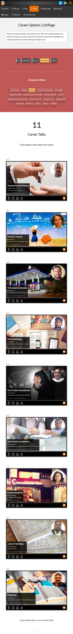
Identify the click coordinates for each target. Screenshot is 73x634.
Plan (25, 9)
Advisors (16, 15)
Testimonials (30, 15)
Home (4, 9)
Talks (34, 9)
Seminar (58, 9)
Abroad (15, 9)
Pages (4, 15)
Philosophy (45, 9)
